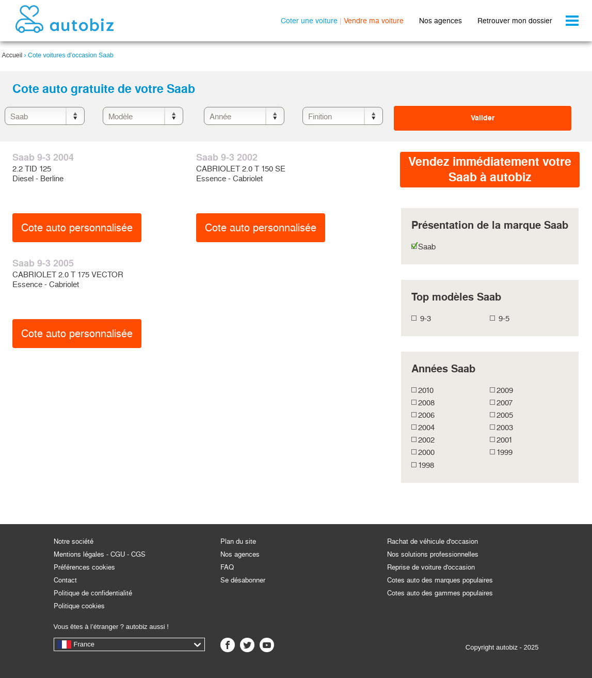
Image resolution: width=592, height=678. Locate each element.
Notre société (73, 541)
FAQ (227, 567)
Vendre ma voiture (374, 21)
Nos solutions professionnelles (432, 554)
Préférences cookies (84, 567)
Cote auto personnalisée (77, 228)
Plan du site (238, 541)
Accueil (12, 55)
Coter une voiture (309, 21)
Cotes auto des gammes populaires (440, 593)
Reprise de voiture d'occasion (431, 567)
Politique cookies (79, 606)
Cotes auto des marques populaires (440, 580)
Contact (65, 580)
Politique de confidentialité (93, 593)
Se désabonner (242, 580)
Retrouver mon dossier (514, 21)
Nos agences (440, 21)
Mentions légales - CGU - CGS (100, 554)
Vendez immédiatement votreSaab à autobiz (489, 169)
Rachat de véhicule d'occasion (432, 541)
